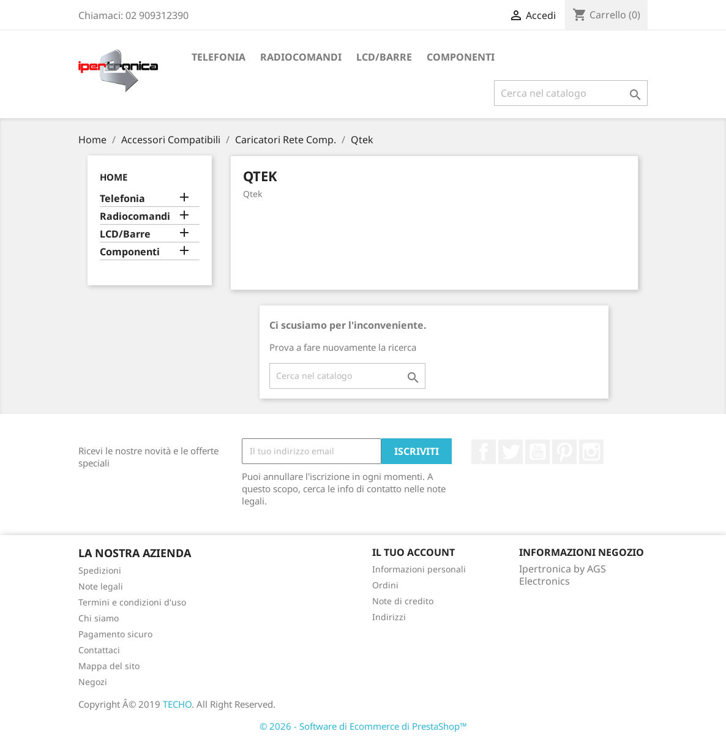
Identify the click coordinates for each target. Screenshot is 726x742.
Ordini (385, 585)
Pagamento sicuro (115, 634)
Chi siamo (98, 618)
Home (113, 177)
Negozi (92, 682)
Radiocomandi (301, 57)
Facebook (483, 452)
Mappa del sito (109, 666)
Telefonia (218, 57)
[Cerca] (571, 93)
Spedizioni (99, 570)
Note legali (100, 586)
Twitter (510, 452)
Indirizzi (389, 617)
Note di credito (402, 601)
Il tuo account (413, 552)
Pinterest (564, 452)
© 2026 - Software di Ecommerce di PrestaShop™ (363, 726)
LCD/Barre (384, 57)
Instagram (591, 452)
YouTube (537, 452)
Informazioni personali (419, 569)
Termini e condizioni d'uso (132, 602)
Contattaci (99, 650)
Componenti (461, 57)
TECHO (177, 704)
